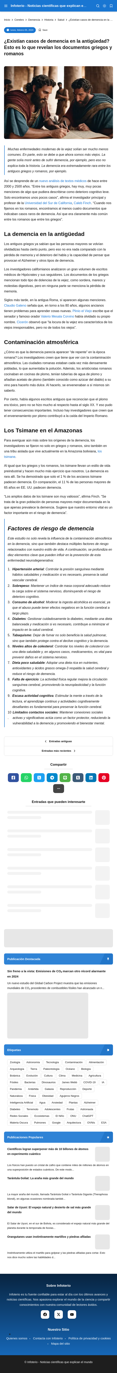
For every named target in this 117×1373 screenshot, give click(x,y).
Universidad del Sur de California (48, 203)
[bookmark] (111, 6)
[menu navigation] (6, 6)
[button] (58, 788)
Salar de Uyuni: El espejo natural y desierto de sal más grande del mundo (49, 1210)
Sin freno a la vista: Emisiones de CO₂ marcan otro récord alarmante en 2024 (56, 973)
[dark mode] (104, 6)
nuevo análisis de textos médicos (62, 181)
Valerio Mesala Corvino (57, 316)
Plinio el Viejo (82, 311)
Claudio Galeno (15, 305)
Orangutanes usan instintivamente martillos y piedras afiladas (49, 1236)
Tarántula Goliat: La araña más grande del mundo (40, 1178)
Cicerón (22, 322)
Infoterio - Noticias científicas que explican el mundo (54, 6)
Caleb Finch (82, 203)
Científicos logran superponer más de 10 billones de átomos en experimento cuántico (47, 1151)
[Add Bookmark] (43, 30)
